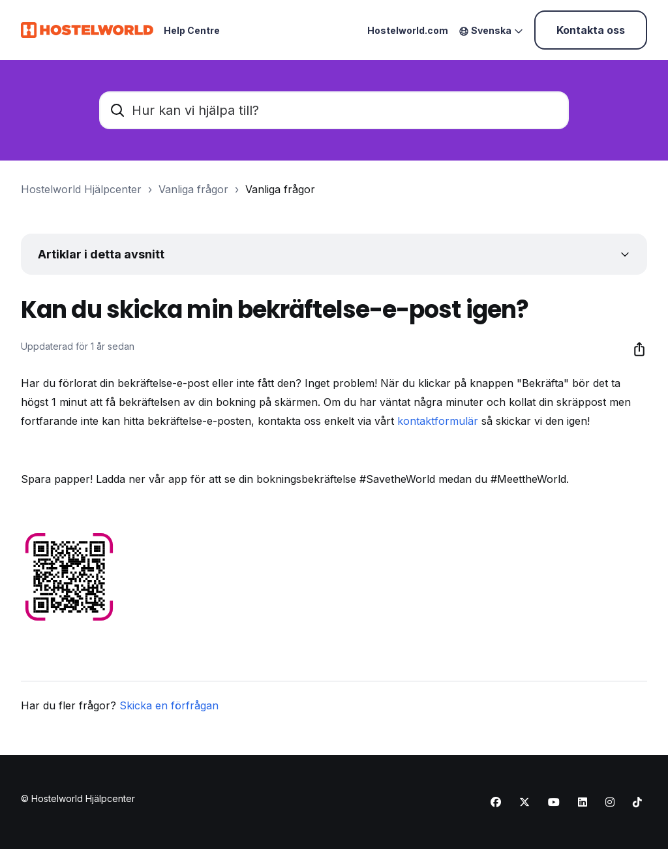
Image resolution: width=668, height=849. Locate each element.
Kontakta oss (590, 30)
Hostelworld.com (407, 30)
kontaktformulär (437, 420)
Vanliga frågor (193, 189)
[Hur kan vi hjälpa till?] (334, 110)
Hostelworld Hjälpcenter (81, 189)
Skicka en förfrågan (169, 705)
